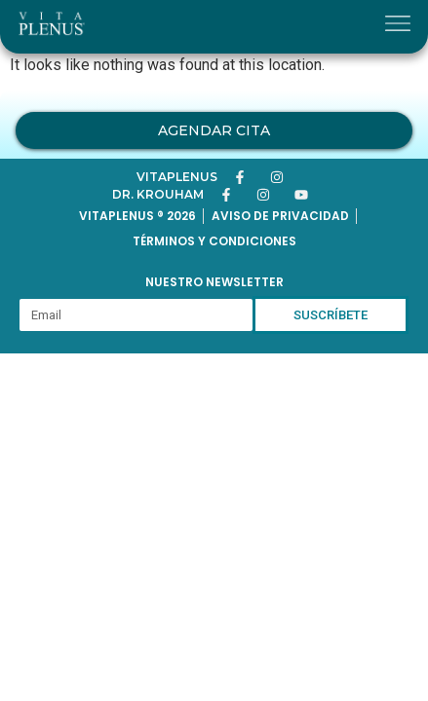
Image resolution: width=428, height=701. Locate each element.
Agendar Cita (214, 130)
